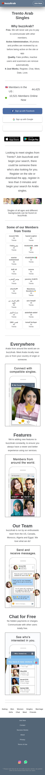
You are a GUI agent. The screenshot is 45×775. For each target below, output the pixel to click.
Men (12, 709)
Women (20, 709)
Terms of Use (29, 133)
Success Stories (22, 730)
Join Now (38, 3)
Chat (18, 712)
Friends (33, 712)
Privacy (22, 739)
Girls (11, 712)
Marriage (39, 709)
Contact (22, 725)
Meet (25, 712)
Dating (5, 709)
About (22, 735)
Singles (29, 709)
